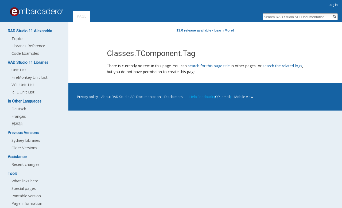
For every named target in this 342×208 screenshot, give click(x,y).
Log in (333, 4)
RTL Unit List (22, 92)
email (225, 96)
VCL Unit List (22, 84)
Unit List (18, 69)
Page (81, 16)
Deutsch (18, 108)
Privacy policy (87, 96)
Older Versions (24, 147)
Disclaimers (173, 96)
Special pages (23, 188)
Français (18, 116)
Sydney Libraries (25, 140)
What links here (24, 180)
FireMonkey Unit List (29, 77)
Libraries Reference (28, 45)
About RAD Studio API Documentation (131, 96)
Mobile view (243, 96)
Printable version (26, 195)
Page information (26, 203)
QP (217, 96)
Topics (17, 38)
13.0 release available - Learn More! (205, 30)
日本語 (17, 123)
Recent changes (25, 164)
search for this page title (209, 65)
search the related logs (282, 65)
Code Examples (25, 53)
